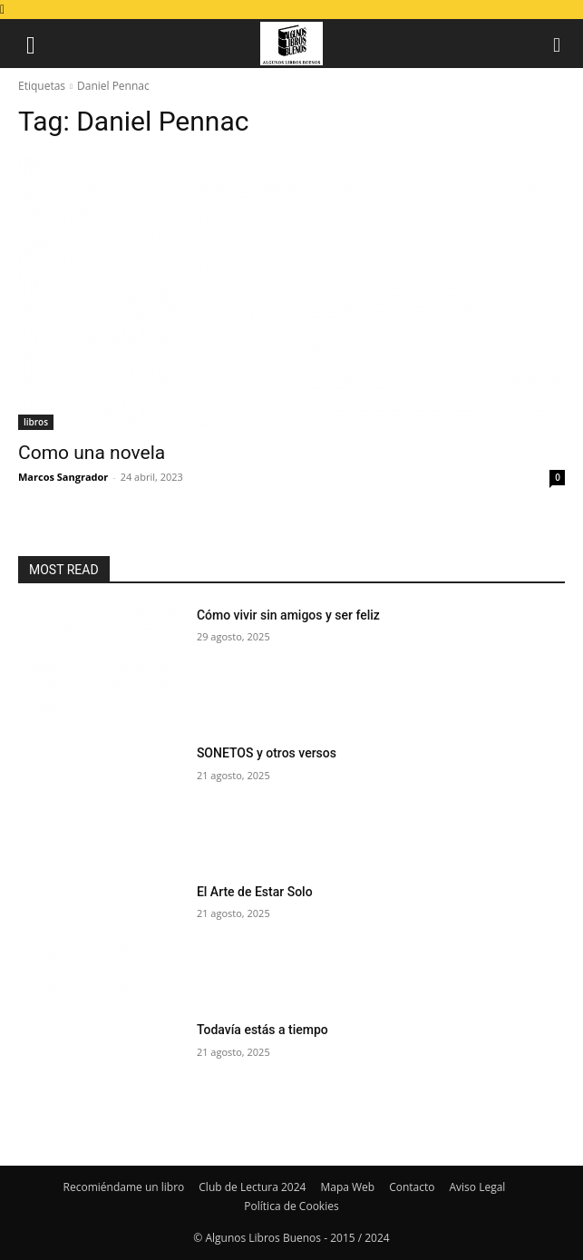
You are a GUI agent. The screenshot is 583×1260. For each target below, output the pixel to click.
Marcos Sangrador (63, 476)
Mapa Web (347, 1187)
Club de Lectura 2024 (252, 1187)
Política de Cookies (291, 1206)
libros (36, 421)
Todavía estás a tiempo (262, 1029)
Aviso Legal (478, 1187)
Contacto (411, 1187)
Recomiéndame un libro (124, 1187)
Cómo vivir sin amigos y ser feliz (288, 615)
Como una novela (91, 453)
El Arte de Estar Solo (255, 891)
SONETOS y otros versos (266, 753)
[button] (31, 43)
